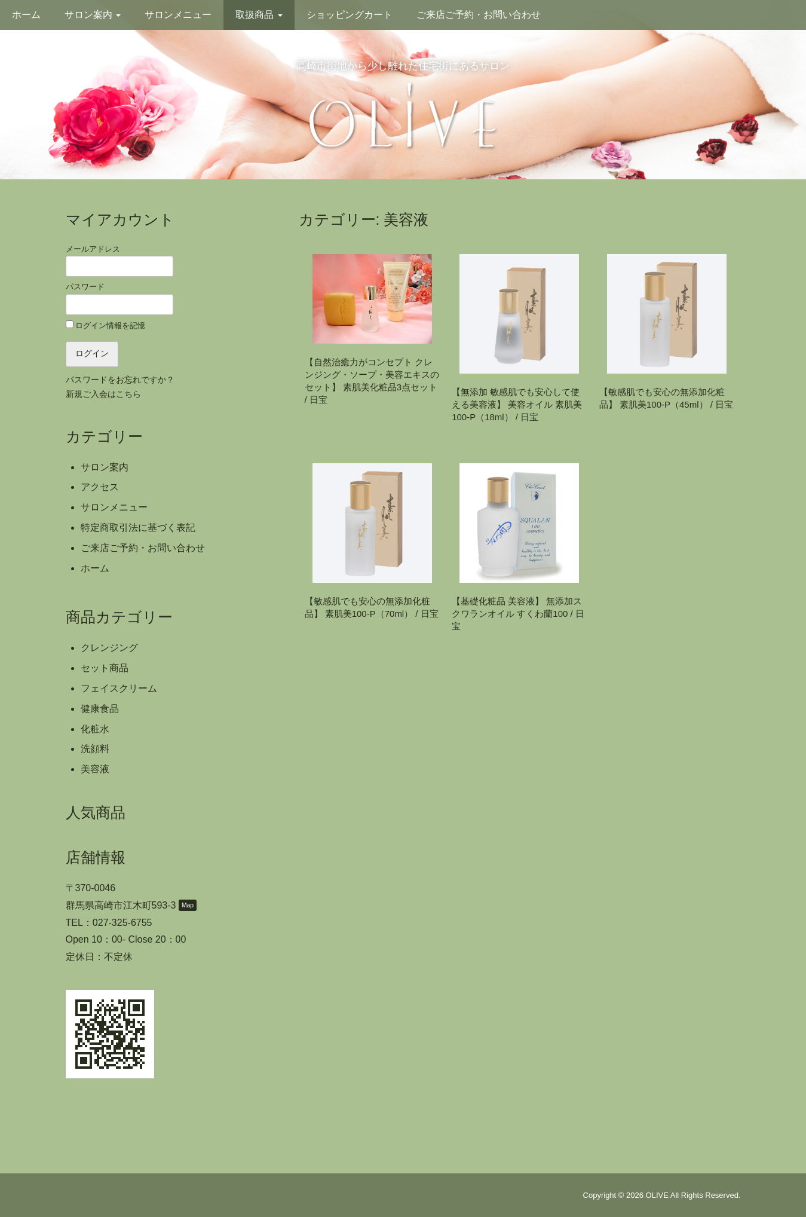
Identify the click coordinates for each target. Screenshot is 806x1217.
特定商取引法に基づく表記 (138, 527)
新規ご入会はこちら (103, 394)
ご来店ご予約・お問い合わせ (478, 15)
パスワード (119, 298)
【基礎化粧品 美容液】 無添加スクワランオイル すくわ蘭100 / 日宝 (518, 613)
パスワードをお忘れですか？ (120, 379)
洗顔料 (95, 749)
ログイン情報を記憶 (106, 325)
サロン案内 (93, 15)
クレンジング (109, 648)
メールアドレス (119, 260)
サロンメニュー (178, 15)
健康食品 (100, 709)
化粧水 (95, 729)
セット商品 (104, 668)
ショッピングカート (350, 15)
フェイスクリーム (119, 688)
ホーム (26, 15)
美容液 (95, 769)
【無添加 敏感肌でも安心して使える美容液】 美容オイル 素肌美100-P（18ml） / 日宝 (517, 404)
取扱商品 (258, 15)
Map (188, 905)
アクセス (100, 487)
